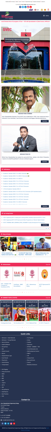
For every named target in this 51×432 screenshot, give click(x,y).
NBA (3, 376)
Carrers (20, 1)
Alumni (23, 1)
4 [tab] (26, 259)
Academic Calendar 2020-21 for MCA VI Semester (15, 176)
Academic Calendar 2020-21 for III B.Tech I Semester (16, 196)
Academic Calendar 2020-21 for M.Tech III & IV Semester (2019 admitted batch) (22, 191)
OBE (3, 387)
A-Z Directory (13, 1)
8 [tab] (33, 292)
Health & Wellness (6, 344)
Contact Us (43, 1)
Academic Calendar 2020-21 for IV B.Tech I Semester (16, 194)
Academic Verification (37, 1)
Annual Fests (5, 346)
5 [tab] (28, 259)
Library (28, 340)
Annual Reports (5, 389)
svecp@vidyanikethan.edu (8, 420)
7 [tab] (31, 292)
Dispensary (29, 344)
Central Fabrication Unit (32, 349)
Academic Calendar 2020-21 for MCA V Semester (15, 202)
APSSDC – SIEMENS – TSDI (33, 346)
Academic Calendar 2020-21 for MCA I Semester (15, 173)
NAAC (3, 373)
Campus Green (30, 358)
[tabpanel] (25, 247)
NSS (3, 349)
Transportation (5, 364)
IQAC (3, 380)
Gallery (17, 1)
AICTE (3, 385)
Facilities (29, 342)
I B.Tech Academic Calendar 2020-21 (12, 189)
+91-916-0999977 (6, 417)
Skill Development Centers (33, 351)
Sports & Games (5, 342)
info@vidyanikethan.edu (29, 4)
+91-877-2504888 (20, 4)
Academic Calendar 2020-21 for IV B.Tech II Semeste (16, 181)
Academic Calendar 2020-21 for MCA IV (12, 178)
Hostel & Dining (5, 362)
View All (48, 264)
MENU (46, 15)
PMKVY (29, 353)
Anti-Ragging (5, 369)
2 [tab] (22, 259)
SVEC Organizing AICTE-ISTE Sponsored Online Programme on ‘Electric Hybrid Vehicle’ (23, 220)
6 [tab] (31, 259)
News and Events (31, 360)
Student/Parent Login (29, 1)
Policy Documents (6, 371)
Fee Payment (30, 337)
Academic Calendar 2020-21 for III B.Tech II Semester (16, 184)
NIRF (3, 378)
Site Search (8, 1)
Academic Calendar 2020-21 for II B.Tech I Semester (15, 199)
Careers (29, 362)
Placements (4, 360)
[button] (25, 104)
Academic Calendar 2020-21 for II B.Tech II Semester (16, 186)
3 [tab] (24, 259)
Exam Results (5, 358)
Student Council (5, 351)
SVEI (3, 396)
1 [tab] (20, 259)
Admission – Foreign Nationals (9, 340)
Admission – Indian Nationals (8, 337)
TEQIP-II (3, 382)
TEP (28, 355)
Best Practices (5, 394)
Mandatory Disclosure (32, 364)
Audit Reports (5, 391)
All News (47, 234)
